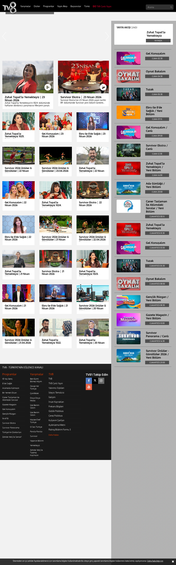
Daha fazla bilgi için (155, 561)
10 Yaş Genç (7, 379)
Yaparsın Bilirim (36, 440)
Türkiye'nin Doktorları (11, 432)
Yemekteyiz (35, 445)
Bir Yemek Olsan (9, 392)
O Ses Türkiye (36, 427)
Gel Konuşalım (8, 409)
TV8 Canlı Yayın (102, 6)
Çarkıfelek (34, 393)
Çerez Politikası (56, 415)
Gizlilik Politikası (56, 411)
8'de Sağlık (7, 383)
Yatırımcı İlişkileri (56, 388)
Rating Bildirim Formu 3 (60, 429)
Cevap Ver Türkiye (34, 387)
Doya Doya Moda (35, 399)
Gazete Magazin (9, 404)
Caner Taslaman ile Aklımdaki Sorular (10, 398)
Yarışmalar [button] (25, 6)
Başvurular (75, 6)
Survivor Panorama (10, 427)
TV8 (50, 378)
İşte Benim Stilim (34, 406)
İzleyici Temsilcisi (56, 392)
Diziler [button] (37, 6)
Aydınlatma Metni (57, 425)
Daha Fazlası (54, 435)
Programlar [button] (48, 6)
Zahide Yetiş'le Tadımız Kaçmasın (36, 452)
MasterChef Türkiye (35, 420)
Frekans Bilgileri (56, 406)
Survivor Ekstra (9, 423)
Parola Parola (36, 431)
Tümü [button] (87, 6)
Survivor (33, 436)
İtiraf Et (5, 418)
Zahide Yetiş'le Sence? (12, 437)
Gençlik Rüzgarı (9, 414)
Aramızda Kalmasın (10, 388)
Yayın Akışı (62, 6)
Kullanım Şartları (56, 420)
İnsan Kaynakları (56, 401)
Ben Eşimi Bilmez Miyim (36, 380)
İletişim (52, 397)
